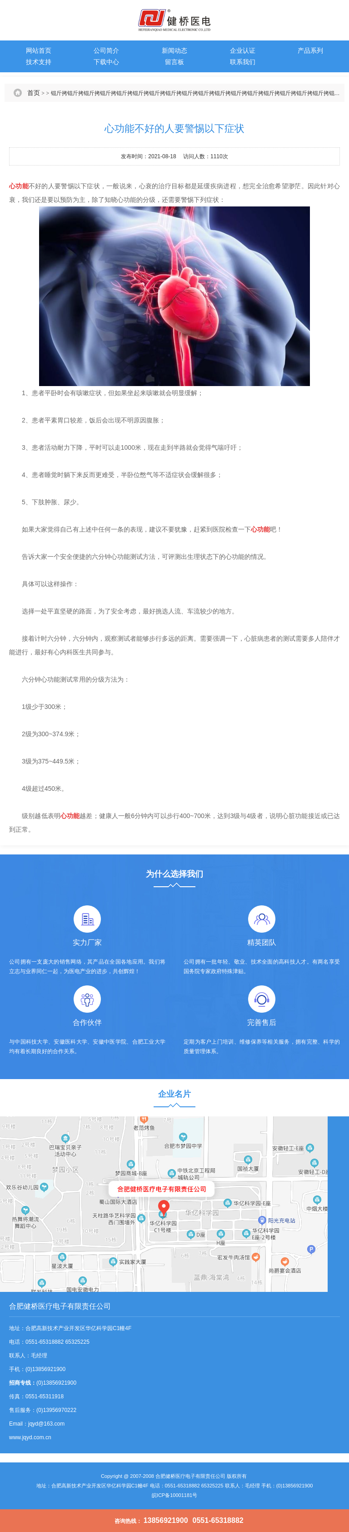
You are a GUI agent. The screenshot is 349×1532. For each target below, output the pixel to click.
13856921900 (166, 1520)
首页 (33, 92)
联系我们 (242, 61)
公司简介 (106, 50)
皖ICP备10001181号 (174, 1495)
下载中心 (106, 61)
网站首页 (38, 50)
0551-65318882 (218, 1520)
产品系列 (310, 50)
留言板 (174, 61)
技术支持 (38, 61)
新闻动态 (174, 50)
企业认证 (242, 50)
